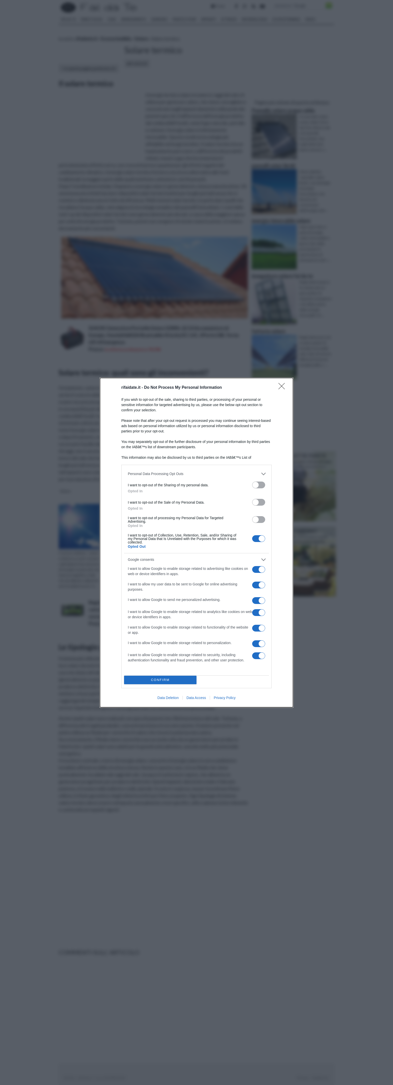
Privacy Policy (225, 698)
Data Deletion (168, 698)
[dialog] (196, 542)
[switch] (258, 485)
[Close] (283, 388)
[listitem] (196, 474)
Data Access (196, 698)
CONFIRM (160, 680)
